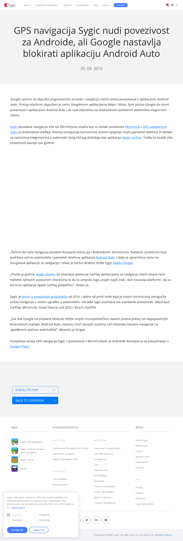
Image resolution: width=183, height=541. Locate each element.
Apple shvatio (45, 274)
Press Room (142, 462)
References (142, 445)
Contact (140, 467)
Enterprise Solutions (46, 5)
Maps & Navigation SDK (65, 459)
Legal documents (144, 503)
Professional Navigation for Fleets (70, 448)
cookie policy (18, 507)
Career (139, 451)
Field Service (101, 470)
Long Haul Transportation (107, 448)
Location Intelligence (104, 502)
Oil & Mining (100, 475)
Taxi (96, 464)
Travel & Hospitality (104, 486)
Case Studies (60, 479)
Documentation (60, 484)
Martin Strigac (123, 263)
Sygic (13, 127)
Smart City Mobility (104, 492)
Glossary (140, 498)
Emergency (100, 459)
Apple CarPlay (132, 137)
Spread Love (142, 456)
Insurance (99, 481)
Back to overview (35, 400)
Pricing (139, 487)
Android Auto (105, 257)
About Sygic (142, 440)
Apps (26, 5)
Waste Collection (103, 497)
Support (68, 5)
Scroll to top (35, 390)
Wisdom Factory (163, 534)
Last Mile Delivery (103, 453)
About (106, 5)
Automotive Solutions (64, 453)
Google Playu (19, 346)
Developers (82, 5)
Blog (95, 5)
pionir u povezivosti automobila (44, 297)
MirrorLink (132, 127)
